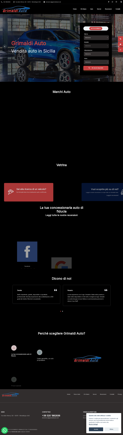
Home (68, 394)
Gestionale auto (15, 431)
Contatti (112, 394)
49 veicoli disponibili (96, 68)
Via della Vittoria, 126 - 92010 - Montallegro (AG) (27, 2)
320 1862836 (5, 2)
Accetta (96, 429)
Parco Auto (77, 394)
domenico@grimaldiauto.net (52, 2)
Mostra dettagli (93, 424)
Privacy (120, 394)
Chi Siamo (86, 394)
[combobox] (96, 38)
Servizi (95, 394)
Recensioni (103, 394)
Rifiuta (111, 429)
